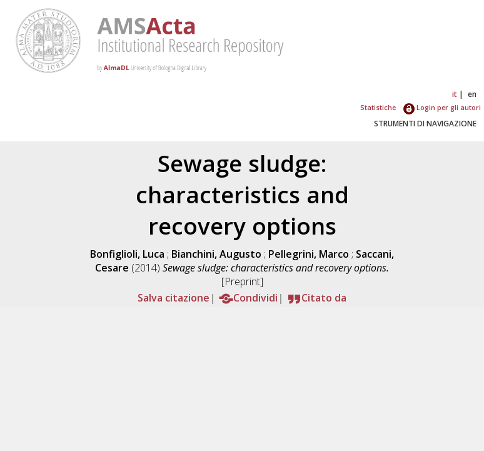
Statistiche (378, 107)
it (454, 94)
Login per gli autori (442, 107)
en (472, 94)
